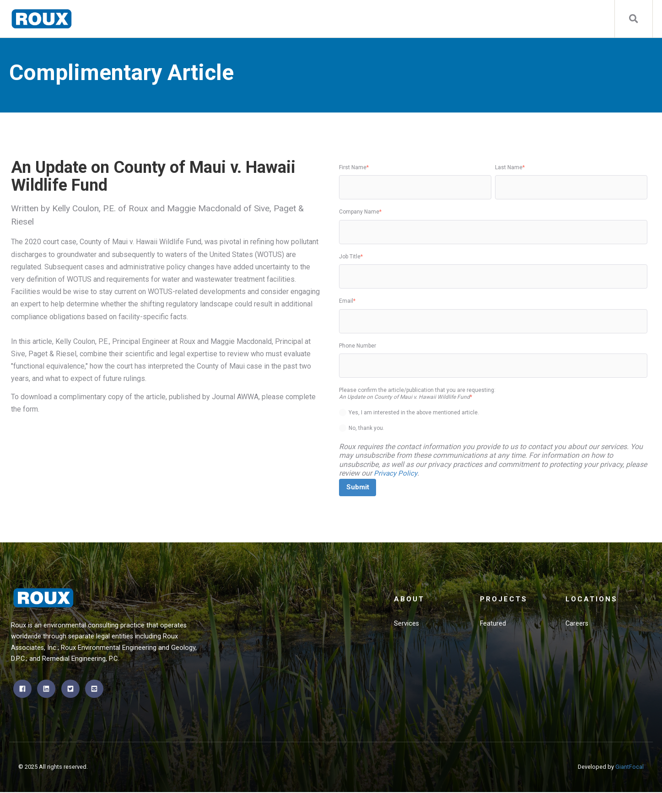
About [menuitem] (410, 600)
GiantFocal (629, 767)
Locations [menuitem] (592, 600)
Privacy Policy (396, 473)
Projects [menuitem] (504, 600)
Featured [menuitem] (493, 626)
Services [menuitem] (407, 626)
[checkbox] (493, 419)
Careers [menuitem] (577, 626)
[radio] (493, 412)
